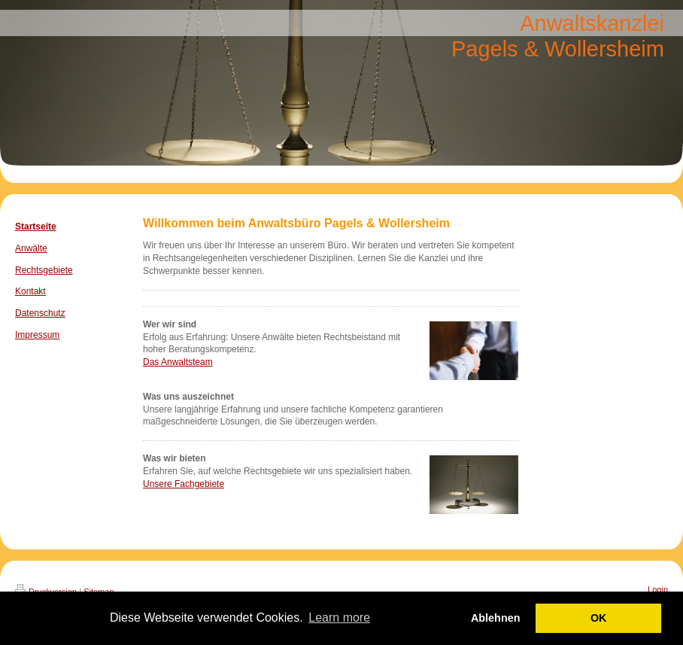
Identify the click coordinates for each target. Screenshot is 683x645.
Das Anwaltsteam (178, 362)
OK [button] (598, 618)
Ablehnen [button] (496, 618)
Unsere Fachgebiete (183, 484)
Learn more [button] (339, 617)
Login (658, 589)
